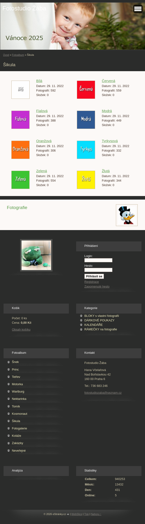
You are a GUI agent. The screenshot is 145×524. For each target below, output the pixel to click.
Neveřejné (19, 450)
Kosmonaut (19, 413)
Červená (108, 81)
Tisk (86, 514)
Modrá (107, 111)
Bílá (39, 81)
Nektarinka (19, 399)
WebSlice (76, 514)
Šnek (15, 362)
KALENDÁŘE (93, 325)
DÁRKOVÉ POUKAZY (99, 320)
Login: (88, 256)
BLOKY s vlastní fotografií (101, 316)
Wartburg (18, 391)
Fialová (42, 111)
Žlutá (106, 171)
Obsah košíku (21, 329)
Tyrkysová (110, 141)
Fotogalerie (19, 428)
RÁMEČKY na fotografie (100, 329)
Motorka (17, 384)
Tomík (16, 406)
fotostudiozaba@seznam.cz (103, 392)
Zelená (41, 171)
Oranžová (44, 141)
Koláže (16, 435)
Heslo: (88, 265)
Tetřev (16, 377)
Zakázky (17, 443)
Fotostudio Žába (24, 8)
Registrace (91, 282)
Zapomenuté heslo (97, 286)
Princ (15, 369)
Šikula (16, 421)
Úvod (6, 54)
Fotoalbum (18, 54)
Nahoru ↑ (96, 514)
